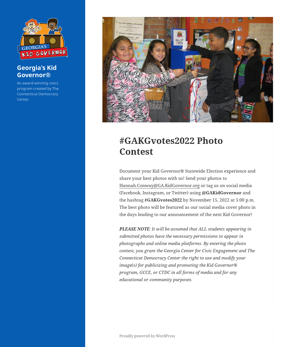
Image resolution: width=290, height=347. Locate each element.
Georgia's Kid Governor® (37, 71)
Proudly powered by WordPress (147, 335)
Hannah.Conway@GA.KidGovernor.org (159, 185)
